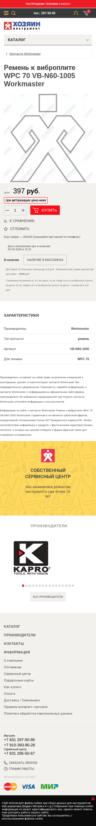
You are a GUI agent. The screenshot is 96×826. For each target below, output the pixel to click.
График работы (19, 769)
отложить (20, 229)
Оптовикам (13, 667)
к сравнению (22, 221)
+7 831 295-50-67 (19, 753)
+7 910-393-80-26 (19, 745)
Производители (20, 635)
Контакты (14, 644)
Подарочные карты (19, 680)
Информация (17, 652)
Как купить (12, 687)
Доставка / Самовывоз (22, 700)
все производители (48, 596)
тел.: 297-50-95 (44, 13)
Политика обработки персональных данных (38, 713)
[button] (23, 210)
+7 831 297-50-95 (19, 740)
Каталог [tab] (48, 40)
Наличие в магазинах (45, 260)
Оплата (9, 693)
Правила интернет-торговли (26, 707)
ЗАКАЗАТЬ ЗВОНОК (20, 763)
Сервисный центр (17, 673)
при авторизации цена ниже (26, 200)
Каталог (12, 627)
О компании (13, 660)
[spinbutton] (15, 210)
